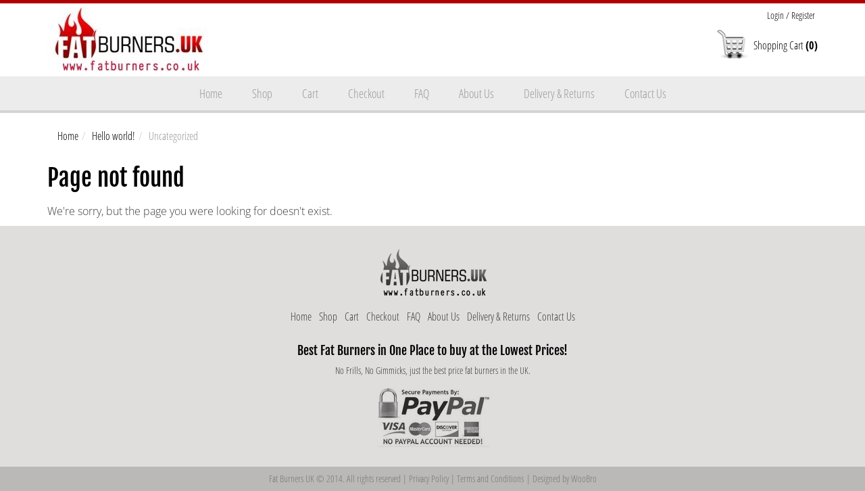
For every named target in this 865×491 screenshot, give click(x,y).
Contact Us (645, 93)
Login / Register (791, 15)
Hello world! (113, 135)
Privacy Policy (429, 478)
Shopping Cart (785, 45)
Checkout (366, 93)
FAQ (421, 93)
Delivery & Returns (559, 93)
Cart (310, 93)
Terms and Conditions (490, 478)
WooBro (584, 478)
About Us (476, 93)
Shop (262, 93)
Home (210, 93)
